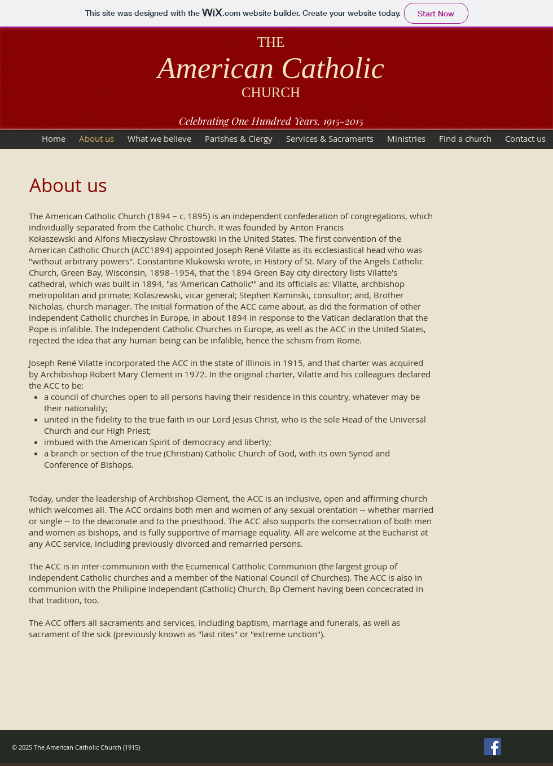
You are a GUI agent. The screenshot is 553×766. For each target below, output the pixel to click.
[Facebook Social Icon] (492, 746)
